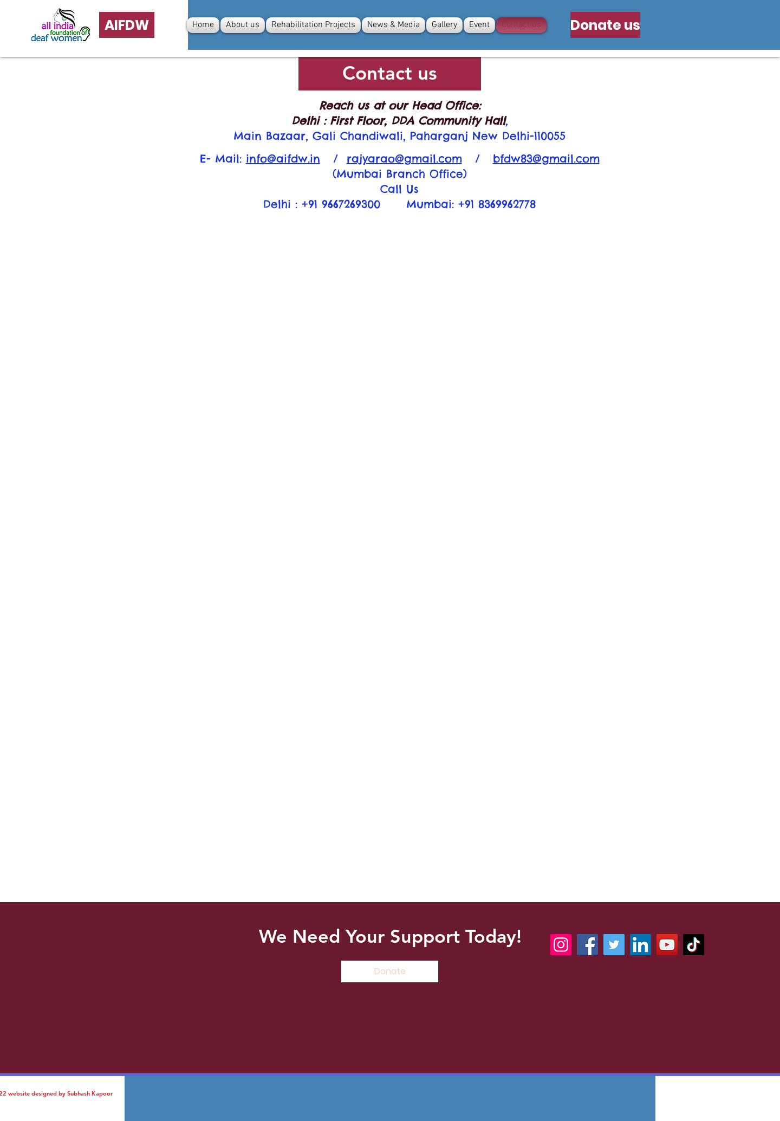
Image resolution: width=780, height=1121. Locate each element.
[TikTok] (693, 944)
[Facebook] (587, 944)
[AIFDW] (126, 25)
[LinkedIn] (640, 944)
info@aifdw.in (283, 158)
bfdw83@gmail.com (546, 158)
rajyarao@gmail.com (404, 158)
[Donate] (389, 971)
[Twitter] (614, 944)
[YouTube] (667, 944)
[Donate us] (605, 25)
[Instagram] (560, 944)
